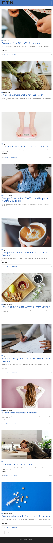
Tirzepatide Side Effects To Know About (21, 43)
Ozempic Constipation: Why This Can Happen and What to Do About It (26, 199)
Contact (31, 539)
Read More (4, 50)
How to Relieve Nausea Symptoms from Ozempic (26, 306)
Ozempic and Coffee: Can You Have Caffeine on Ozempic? (25, 253)
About (25, 539)
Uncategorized (14, 54)
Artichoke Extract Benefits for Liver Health (22, 94)
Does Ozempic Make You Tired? (17, 464)
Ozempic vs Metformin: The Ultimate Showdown (26, 516)
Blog (21, 539)
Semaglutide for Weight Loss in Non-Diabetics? (25, 146)
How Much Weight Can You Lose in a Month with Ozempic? (26, 359)
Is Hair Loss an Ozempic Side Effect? (19, 412)
